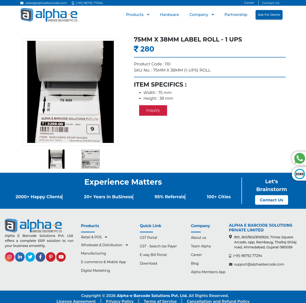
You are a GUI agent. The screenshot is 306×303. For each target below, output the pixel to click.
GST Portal (148, 237)
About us (198, 237)
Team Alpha (201, 246)
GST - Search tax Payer (158, 246)
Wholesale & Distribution (102, 245)
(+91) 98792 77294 (87, 3)
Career (249, 3)
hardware (169, 14)
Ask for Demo (269, 14)
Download (148, 263)
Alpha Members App (208, 272)
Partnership (235, 14)
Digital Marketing (95, 270)
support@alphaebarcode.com (256, 264)
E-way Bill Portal (153, 255)
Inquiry (153, 110)
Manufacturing (93, 253)
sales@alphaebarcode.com (43, 3)
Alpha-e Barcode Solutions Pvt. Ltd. (152, 295)
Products (135, 14)
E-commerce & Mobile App (103, 262)
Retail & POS (92, 237)
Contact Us (270, 3)
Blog (195, 263)
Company (199, 14)
